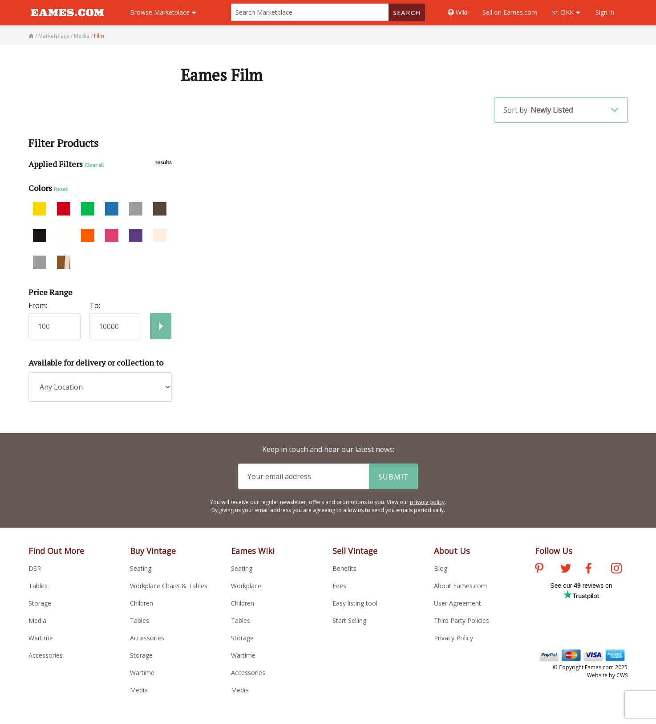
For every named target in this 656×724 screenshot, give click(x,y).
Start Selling (349, 620)
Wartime (40, 638)
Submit (393, 476)
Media (37, 620)
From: (37, 305)
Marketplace (163, 12)
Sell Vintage (354, 550)
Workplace (246, 586)
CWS (622, 675)
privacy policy (427, 502)
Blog (440, 568)
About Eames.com (460, 586)
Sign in (604, 12)
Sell (509, 12)
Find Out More (56, 550)
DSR (34, 568)
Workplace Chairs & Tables (168, 586)
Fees (339, 586)
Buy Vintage (153, 550)
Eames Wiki (253, 550)
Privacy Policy (453, 638)
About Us (452, 550)
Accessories (45, 655)
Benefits (344, 568)
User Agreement (457, 603)
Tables (38, 586)
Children (141, 603)
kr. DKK (566, 12)
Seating (140, 568)
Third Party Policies (461, 620)
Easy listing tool (354, 603)
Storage (39, 603)
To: (94, 305)
